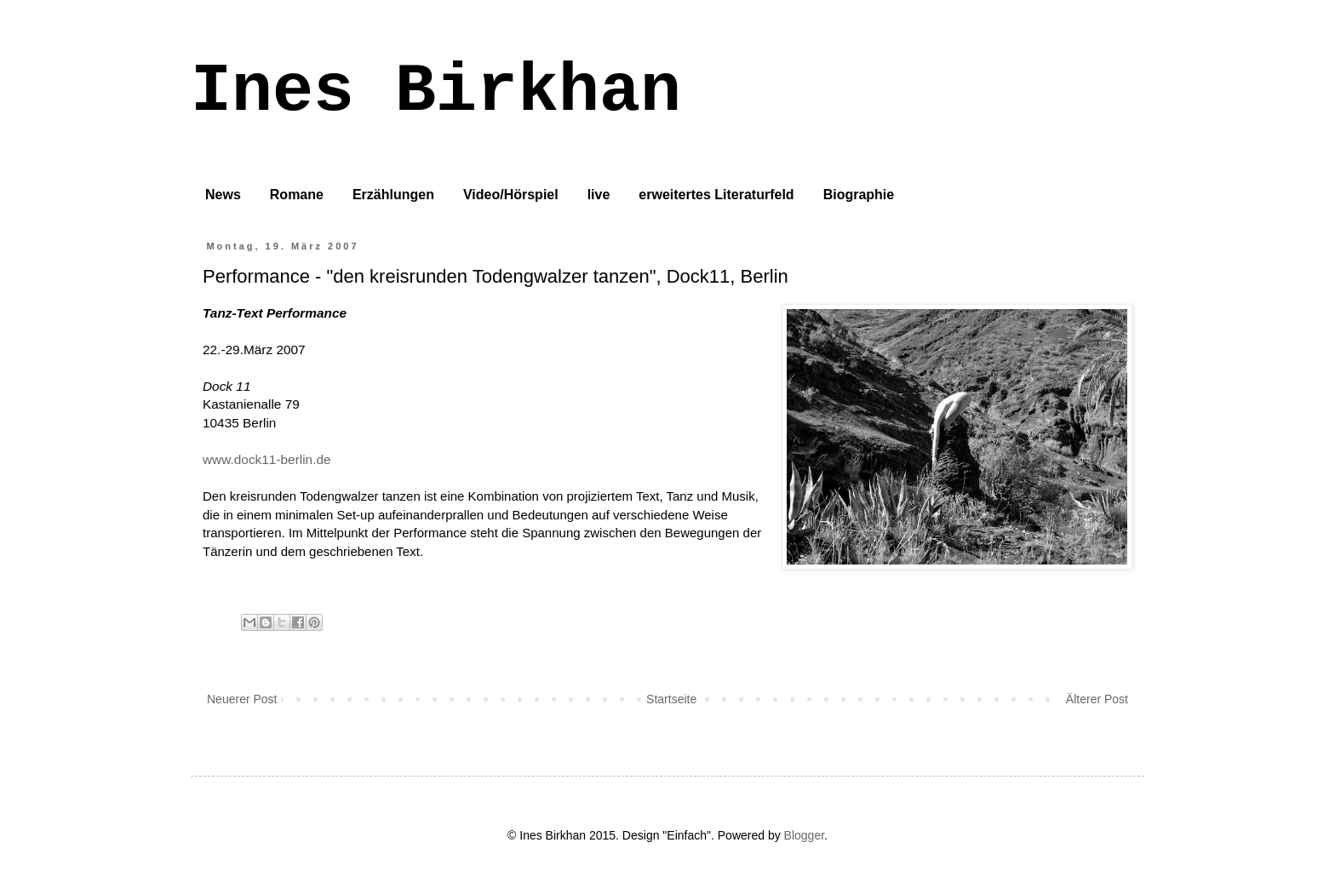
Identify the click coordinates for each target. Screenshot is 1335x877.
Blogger (804, 835)
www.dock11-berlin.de (267, 459)
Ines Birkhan (436, 91)
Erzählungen (393, 194)
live (598, 194)
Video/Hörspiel (511, 194)
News (223, 194)
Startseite (671, 699)
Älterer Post (1097, 699)
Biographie (859, 194)
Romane (297, 194)
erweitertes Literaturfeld (716, 194)
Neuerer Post (242, 699)
